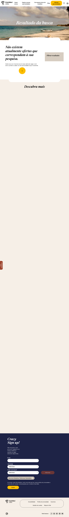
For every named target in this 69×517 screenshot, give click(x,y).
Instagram (54, 513)
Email (8, 457)
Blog (48, 3)
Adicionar (47, 472)
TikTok (51, 513)
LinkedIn (59, 513)
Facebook (57, 513)
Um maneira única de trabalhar (40, 3)
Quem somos (16, 3)
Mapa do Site (47, 505)
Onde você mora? (12, 470)
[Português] (67, 3)
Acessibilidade (31, 502)
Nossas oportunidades (56, 3)
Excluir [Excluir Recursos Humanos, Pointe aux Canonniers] (33, 478)
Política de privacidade (43, 502)
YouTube (62, 513)
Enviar (13, 487)
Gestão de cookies (37, 505)
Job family (10, 464)
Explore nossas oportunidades (26, 3)
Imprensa (53, 502)
